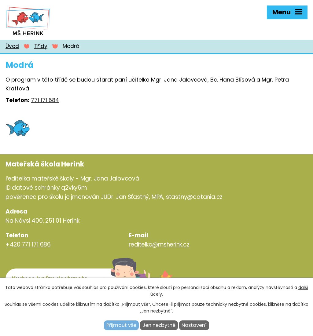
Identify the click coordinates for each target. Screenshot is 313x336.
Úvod (12, 46)
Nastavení (194, 325)
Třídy (40, 46)
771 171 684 (45, 100)
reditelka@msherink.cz (159, 244)
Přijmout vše (121, 325)
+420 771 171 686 (28, 244)
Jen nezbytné (158, 325)
